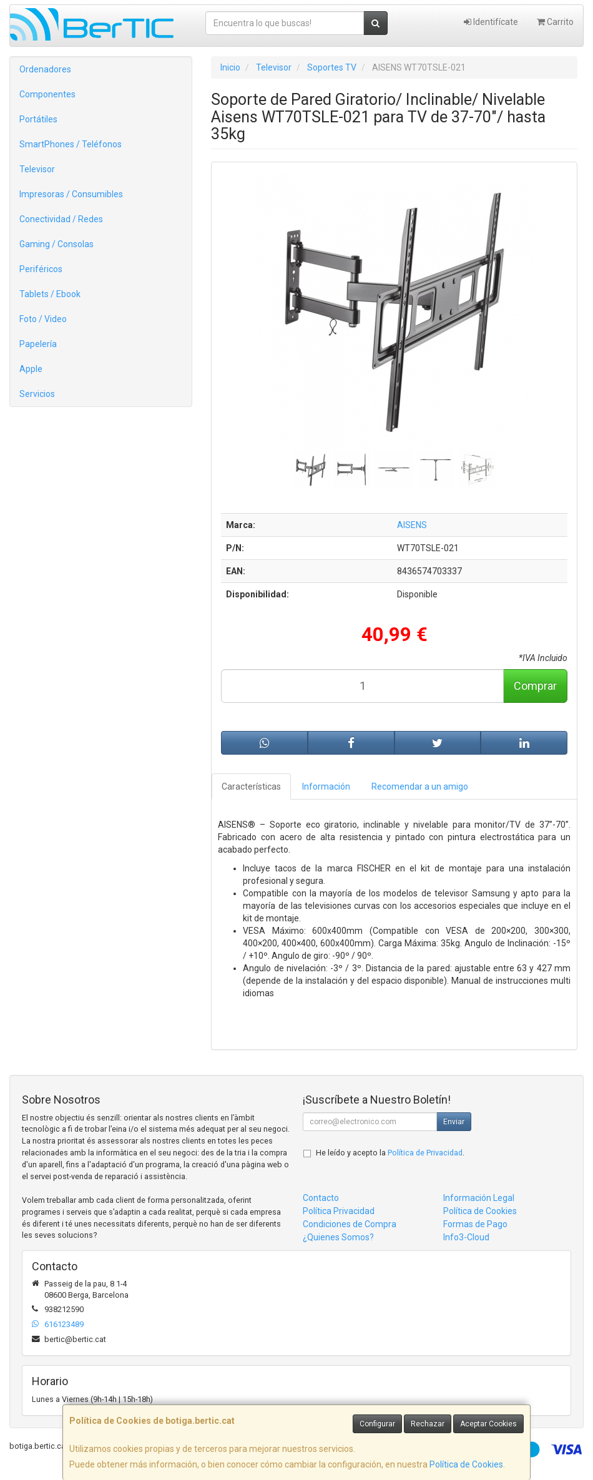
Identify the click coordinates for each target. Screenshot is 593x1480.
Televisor (37, 169)
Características (251, 786)
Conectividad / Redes (61, 219)
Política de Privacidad (425, 1152)
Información (326, 786)
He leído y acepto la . (390, 1152)
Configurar (377, 1423)
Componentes (47, 94)
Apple (30, 369)
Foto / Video (43, 319)
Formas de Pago (475, 1224)
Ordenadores (45, 69)
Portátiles (38, 119)
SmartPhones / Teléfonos (70, 144)
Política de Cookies (466, 1464)
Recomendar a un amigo (419, 786)
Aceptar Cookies (488, 1423)
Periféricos (40, 269)
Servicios (37, 394)
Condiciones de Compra (349, 1224)
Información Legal (478, 1198)
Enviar (453, 1121)
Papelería (38, 344)
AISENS (412, 525)
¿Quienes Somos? (338, 1237)
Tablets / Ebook (50, 294)
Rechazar (427, 1423)
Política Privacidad (339, 1211)
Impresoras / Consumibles (71, 194)
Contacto (321, 1198)
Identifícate (491, 22)
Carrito (555, 22)
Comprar (535, 685)
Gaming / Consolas (56, 244)
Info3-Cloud (466, 1237)
